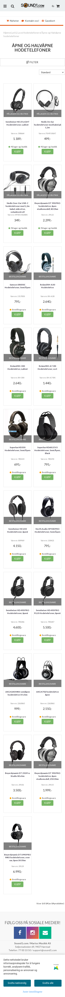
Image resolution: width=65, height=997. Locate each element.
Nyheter (13, 20)
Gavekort (48, 20)
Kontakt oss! (30, 20)
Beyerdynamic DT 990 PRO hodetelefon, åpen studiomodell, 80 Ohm (47, 206)
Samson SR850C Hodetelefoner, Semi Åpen (17, 286)
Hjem (6, 32)
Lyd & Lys (16, 32)
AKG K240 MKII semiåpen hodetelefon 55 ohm (17, 693)
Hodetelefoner (31, 32)
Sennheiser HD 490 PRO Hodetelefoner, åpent (17, 611)
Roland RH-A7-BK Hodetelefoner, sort (47, 367)
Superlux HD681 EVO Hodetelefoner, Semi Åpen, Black (47, 450)
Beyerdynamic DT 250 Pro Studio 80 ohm (17, 774)
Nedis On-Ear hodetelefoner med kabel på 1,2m (47, 124)
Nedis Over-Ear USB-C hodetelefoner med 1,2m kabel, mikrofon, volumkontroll (17, 207)
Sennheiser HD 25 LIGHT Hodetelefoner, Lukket (17, 123)
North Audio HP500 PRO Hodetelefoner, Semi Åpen (47, 530)
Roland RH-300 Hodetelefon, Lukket (17, 367)
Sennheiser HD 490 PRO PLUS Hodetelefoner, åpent (47, 611)
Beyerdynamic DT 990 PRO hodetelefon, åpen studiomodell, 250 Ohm (47, 776)
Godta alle (47, 983)
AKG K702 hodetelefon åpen (47, 693)
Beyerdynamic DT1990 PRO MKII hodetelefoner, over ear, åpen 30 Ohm (17, 857)
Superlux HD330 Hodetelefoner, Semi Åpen (17, 449)
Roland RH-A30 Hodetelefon (47, 286)
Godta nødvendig (17, 983)
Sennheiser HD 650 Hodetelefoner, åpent (17, 530)
